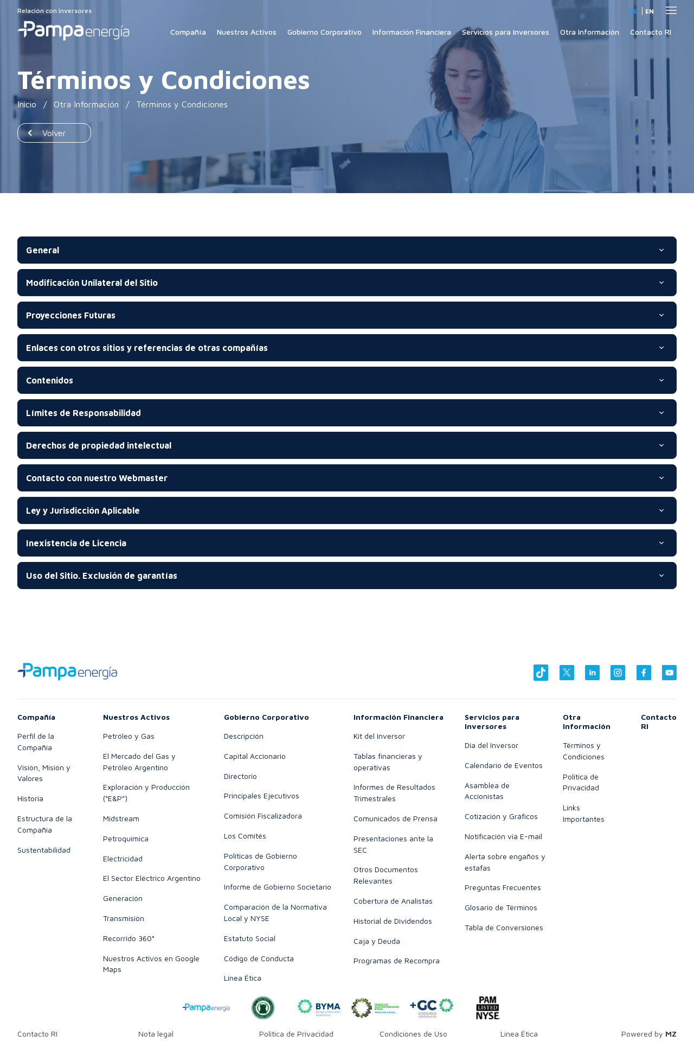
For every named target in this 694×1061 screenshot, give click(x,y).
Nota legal (156, 1033)
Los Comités (245, 835)
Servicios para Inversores (505, 31)
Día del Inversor (491, 745)
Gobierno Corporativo (324, 31)
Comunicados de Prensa (396, 818)
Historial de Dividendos (393, 920)
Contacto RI (650, 31)
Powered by (649, 1033)
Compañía (188, 31)
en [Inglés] (649, 11)
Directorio (240, 776)
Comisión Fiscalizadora (263, 815)
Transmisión (123, 918)
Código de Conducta (259, 958)
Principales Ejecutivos (261, 795)
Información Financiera (411, 31)
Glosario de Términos (501, 907)
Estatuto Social (249, 938)
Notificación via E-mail (503, 836)
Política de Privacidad (296, 1033)
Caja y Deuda (377, 940)
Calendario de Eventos (504, 765)
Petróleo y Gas (129, 735)
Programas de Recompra (397, 960)
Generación (123, 898)
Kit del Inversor (379, 735)
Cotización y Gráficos (501, 816)
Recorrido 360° (129, 938)
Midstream (121, 818)
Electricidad (123, 858)
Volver (54, 133)
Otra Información (589, 31)
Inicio (27, 104)
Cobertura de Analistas (393, 900)
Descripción (244, 735)
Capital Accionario (255, 755)
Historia (30, 798)
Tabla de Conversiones (504, 927)
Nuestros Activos (247, 31)
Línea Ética (242, 977)
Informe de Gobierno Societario (277, 886)
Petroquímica (126, 838)
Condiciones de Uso (413, 1033)
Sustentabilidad (43, 849)
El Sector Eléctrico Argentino (152, 878)
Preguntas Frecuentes (503, 887)
